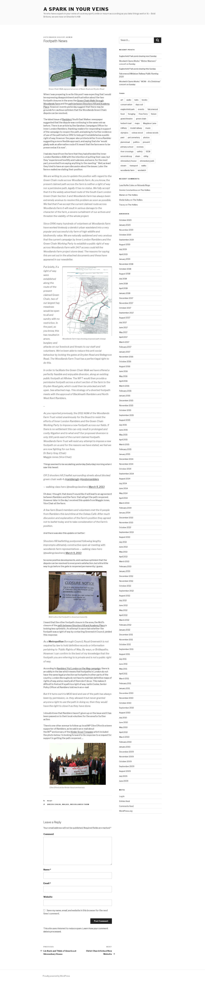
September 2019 (126, 240)
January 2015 (124, 454)
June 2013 (123, 547)
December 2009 (126, 752)
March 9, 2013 (97, 486)
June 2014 (123, 488)
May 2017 (123, 332)
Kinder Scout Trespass (82, 732)
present (146, 142)
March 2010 (124, 737)
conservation (126, 104)
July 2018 (123, 279)
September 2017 (126, 313)
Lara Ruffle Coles (126, 185)
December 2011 (126, 634)
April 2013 (123, 556)
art (122, 100)
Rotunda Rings (143, 185)
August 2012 (124, 595)
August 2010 (124, 712)
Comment (48, 834)
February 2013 (125, 566)
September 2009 (126, 766)
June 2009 (123, 781)
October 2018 (125, 269)
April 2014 (123, 498)
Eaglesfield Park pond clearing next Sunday (137, 56)
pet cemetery (134, 137)
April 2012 (123, 615)
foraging (131, 114)
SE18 (148, 151)
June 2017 (123, 327)
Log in (121, 796)
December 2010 (126, 693)
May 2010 (123, 727)
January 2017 (124, 352)
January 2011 (124, 688)
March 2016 (124, 386)
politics (136, 142)
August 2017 (124, 318)
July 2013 (123, 542)
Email (47, 883)
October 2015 (125, 410)
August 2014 (124, 479)
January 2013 (124, 571)
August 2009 (125, 771)
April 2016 (123, 381)
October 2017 (125, 308)
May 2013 (123, 552)
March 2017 (124, 342)
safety (140, 151)
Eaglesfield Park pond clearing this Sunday (137, 69)
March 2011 (124, 678)
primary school (127, 147)
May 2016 (123, 376)
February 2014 (125, 508)
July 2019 (123, 249)
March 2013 (124, 561)
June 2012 (123, 605)
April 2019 (123, 254)
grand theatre (127, 119)
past (122, 137)
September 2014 (126, 474)
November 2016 (126, 357)
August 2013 (124, 537)
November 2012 (126, 581)
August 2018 (124, 274)
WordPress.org (125, 811)
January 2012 (124, 630)
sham (137, 156)
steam (123, 165)
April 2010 (123, 732)
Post (50, 801)
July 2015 (123, 425)
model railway (136, 128)
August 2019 (124, 244)
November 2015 (126, 405)
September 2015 (126, 415)
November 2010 (126, 698)
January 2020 (125, 225)
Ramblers (67, 119)
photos (146, 137)
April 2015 (123, 440)
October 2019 (125, 235)
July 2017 (123, 322)
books (144, 100)
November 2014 (126, 464)
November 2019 (126, 230)
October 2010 (125, 703)
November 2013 (126, 522)
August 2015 (124, 420)
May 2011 (123, 669)
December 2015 (126, 400)
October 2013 (125, 527)
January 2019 (124, 259)
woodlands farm (79, 804)
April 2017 (123, 337)
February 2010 (125, 742)
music (148, 128)
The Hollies (145, 190)
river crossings (127, 151)
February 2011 (125, 683)
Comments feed (126, 806)
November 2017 (126, 303)
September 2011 (126, 649)
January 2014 (124, 513)
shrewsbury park (147, 161)
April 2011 (123, 673)
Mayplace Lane (149, 123)
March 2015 (124, 444)
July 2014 (123, 483)
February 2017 (125, 347)
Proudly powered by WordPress (56, 976)
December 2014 (126, 459)
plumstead (125, 142)
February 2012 (125, 625)
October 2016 (125, 361)
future (153, 114)
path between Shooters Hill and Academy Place (81, 625)
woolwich (142, 170)
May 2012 (123, 610)
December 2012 (126, 576)
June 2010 (123, 722)
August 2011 (124, 654)
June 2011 (123, 664)
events (141, 109)
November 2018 (126, 264)
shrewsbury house (128, 161)
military (124, 128)
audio (128, 100)
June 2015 (123, 430)
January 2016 (124, 396)
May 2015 (123, 435)
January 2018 (124, 293)
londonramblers (90, 479)
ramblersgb (72, 479)
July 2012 (123, 600)
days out (139, 104)
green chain (54, 804)
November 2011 (126, 639)
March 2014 (124, 503)
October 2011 (125, 644)
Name (47, 869)
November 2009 (126, 756)
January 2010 (124, 747)
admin (69, 37)
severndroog (126, 156)
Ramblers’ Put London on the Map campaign (79, 668)
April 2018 (123, 288)
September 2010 (126, 708)
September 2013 (126, 532)
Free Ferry (143, 114)
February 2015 (125, 449)
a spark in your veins (76, 9)
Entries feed (124, 801)
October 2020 (125, 220)
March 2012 (124, 620)
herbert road (126, 123)
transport (134, 165)
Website (47, 897)
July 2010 (123, 717)
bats (136, 100)
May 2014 (123, 493)
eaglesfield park (128, 109)
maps (137, 123)
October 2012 (125, 586)
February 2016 (125, 391)
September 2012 (126, 591)
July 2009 (123, 776)
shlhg (146, 156)
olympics (124, 133)
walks (65, 804)
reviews (140, 147)
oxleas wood (137, 133)
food (123, 114)
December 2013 (126, 517)
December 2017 (126, 298)
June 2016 (123, 371)
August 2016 (124, 366)
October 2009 (125, 761)
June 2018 (123, 283)
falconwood (153, 109)
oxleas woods (152, 133)
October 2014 (125, 469)
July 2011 (122, 659)
